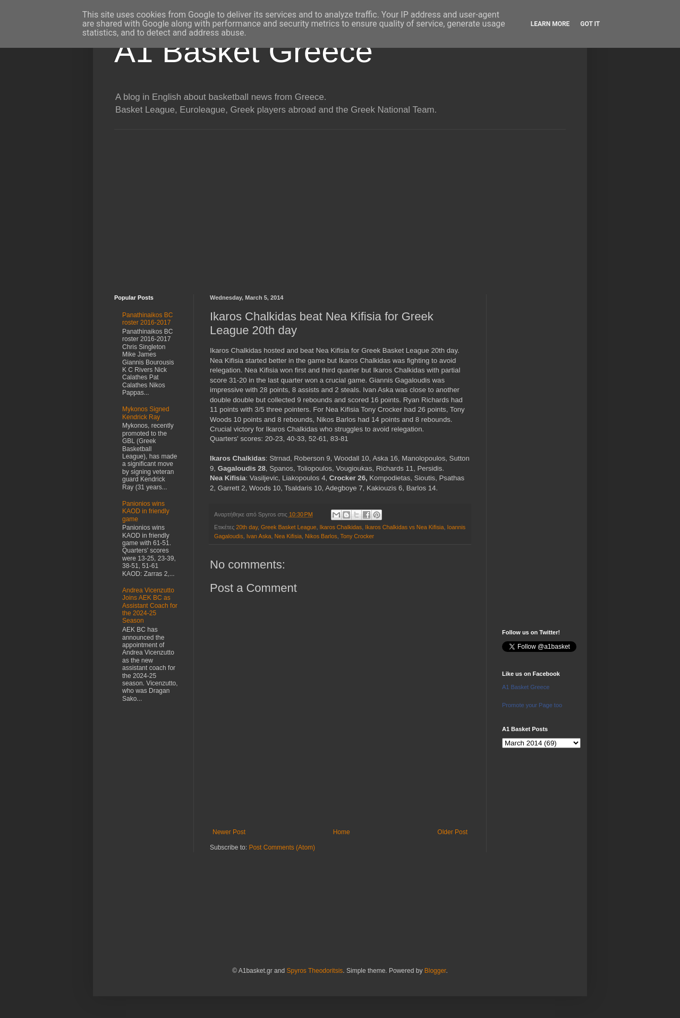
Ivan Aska (258, 536)
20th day (247, 527)
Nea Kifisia (288, 536)
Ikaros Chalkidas (340, 527)
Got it (590, 24)
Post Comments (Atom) (282, 847)
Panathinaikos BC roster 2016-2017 (147, 318)
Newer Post (228, 832)
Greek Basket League (288, 527)
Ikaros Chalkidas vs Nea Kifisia (404, 527)
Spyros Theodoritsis (314, 970)
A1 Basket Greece (243, 51)
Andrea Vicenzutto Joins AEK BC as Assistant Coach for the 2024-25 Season (149, 606)
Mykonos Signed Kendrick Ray (145, 412)
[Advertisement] (340, 204)
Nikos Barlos (321, 536)
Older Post (452, 832)
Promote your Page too (532, 705)
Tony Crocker (357, 536)
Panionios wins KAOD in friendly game (145, 511)
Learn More (550, 24)
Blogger (435, 970)
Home (341, 832)
